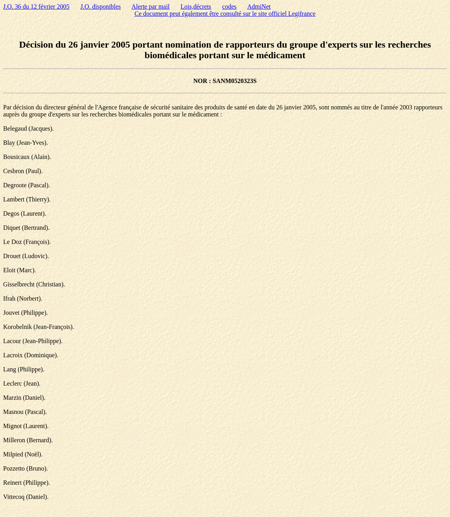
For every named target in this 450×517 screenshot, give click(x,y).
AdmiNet (259, 6)
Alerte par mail (150, 6)
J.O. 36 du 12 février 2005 (36, 6)
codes (229, 6)
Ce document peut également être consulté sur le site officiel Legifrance (225, 13)
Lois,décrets (196, 6)
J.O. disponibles (100, 6)
